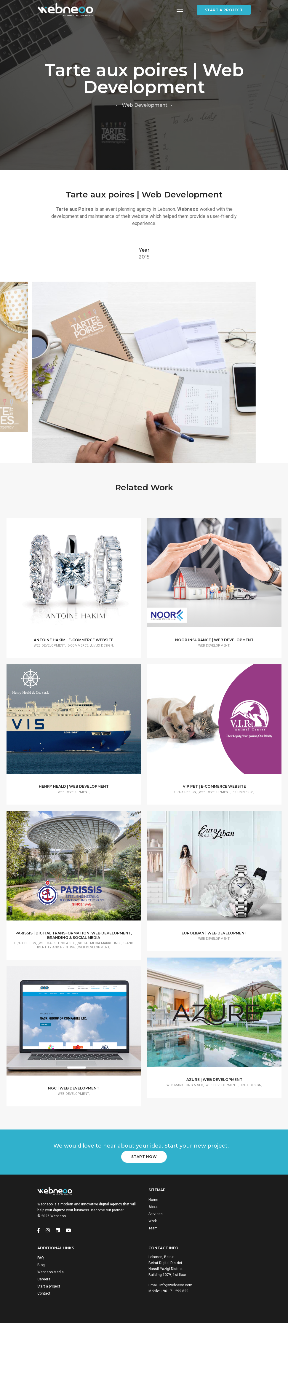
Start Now (144, 1206)
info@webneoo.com (175, 1339)
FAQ (40, 1312)
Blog (41, 1319)
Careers (43, 1333)
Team (153, 1279)
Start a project (224, 10)
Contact (43, 1347)
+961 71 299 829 (174, 1345)
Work (152, 1272)
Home (153, 1251)
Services (155, 1265)
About (153, 1258)
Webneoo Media (50, 1326)
